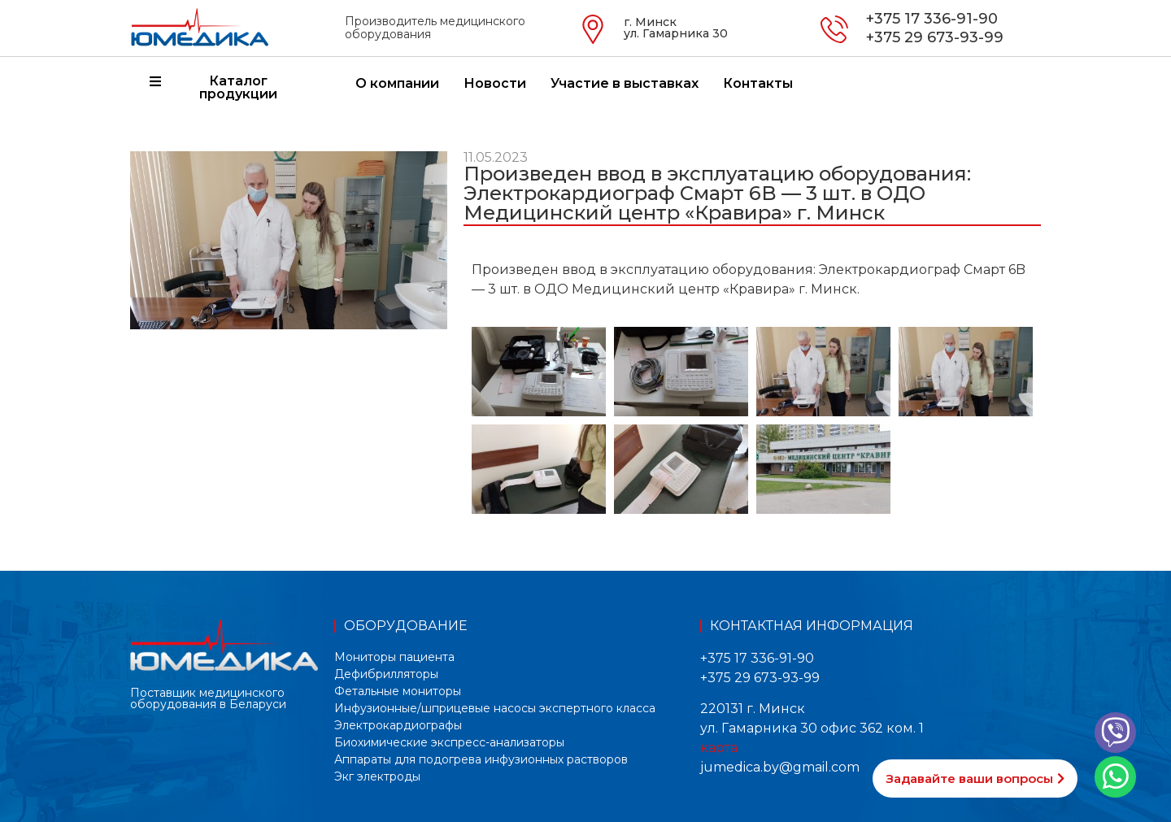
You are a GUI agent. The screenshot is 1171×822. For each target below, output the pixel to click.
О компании (397, 83)
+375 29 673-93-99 (934, 37)
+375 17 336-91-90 (932, 19)
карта (719, 747)
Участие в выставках (625, 83)
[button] (975, 778)
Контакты (758, 83)
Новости (495, 83)
